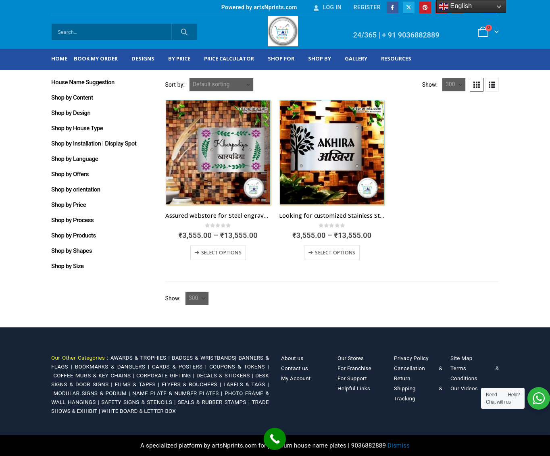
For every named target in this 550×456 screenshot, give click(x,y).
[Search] (184, 32)
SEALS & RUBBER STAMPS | (215, 402)
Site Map (461, 358)
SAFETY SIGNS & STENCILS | (139, 402)
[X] (409, 7)
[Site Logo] (283, 31)
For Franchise (354, 368)
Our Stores (351, 358)
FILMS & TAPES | (138, 384)
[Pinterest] (425, 7)
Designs (142, 58)
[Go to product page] (218, 152)
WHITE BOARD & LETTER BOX (139, 411)
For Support (352, 378)
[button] (476, 85)
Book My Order (96, 58)
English (455, 6)
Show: (430, 84)
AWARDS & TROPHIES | (140, 357)
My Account (295, 378)
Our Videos (464, 388)
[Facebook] (392, 7)
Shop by (319, 58)
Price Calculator (229, 58)
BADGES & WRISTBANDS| (205, 357)
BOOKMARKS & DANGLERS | (113, 366)
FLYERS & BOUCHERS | (192, 384)
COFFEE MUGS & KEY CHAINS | (94, 375)
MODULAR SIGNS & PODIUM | (92, 393)
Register (367, 7)
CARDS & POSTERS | (180, 366)
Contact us (294, 368)
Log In (327, 7)
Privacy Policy (411, 358)
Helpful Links (354, 388)
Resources (396, 58)
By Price (179, 58)
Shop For (281, 58)
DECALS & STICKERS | (225, 375)
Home (59, 58)
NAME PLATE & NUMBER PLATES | (178, 393)
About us (292, 358)
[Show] (454, 85)
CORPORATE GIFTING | (166, 375)
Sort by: (175, 84)
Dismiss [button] (399, 445)
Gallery (356, 58)
